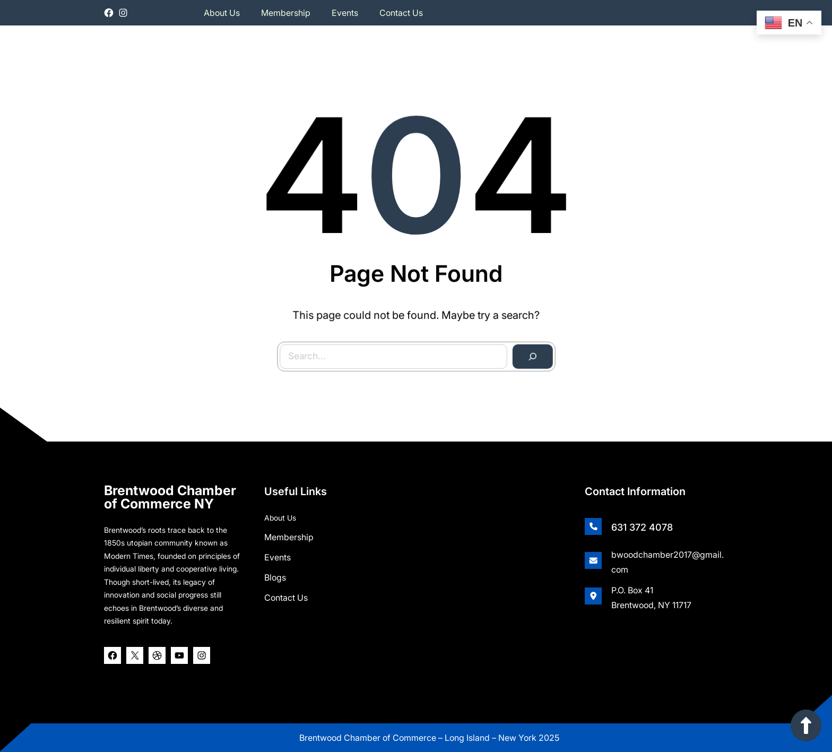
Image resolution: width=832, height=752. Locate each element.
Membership (289, 536)
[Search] (530, 355)
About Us (280, 516)
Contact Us (286, 596)
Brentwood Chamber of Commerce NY (170, 496)
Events (277, 556)
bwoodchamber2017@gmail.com (667, 561)
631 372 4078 (642, 526)
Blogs (275, 576)
